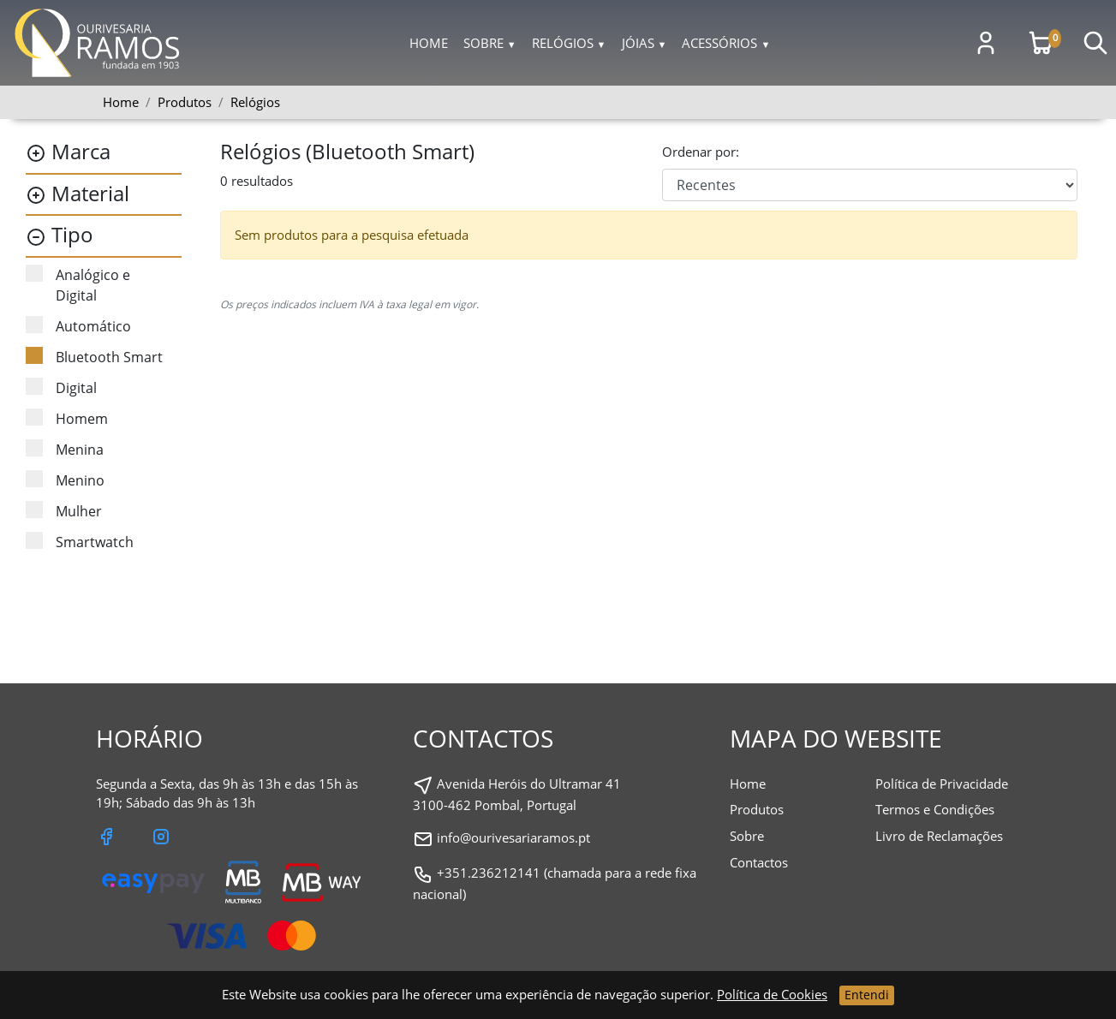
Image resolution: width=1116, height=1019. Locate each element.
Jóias (644, 42)
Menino (65, 480)
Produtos (757, 809)
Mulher (64, 511)
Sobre (489, 42)
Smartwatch (80, 541)
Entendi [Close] (866, 994)
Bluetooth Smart (94, 356)
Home (428, 42)
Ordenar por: (700, 151)
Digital (61, 387)
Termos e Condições (934, 809)
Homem (67, 418)
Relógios (569, 42)
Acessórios (726, 42)
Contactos (759, 862)
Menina (65, 449)
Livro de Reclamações (939, 835)
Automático (78, 326)
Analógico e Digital (78, 285)
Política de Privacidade (941, 783)
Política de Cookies (772, 994)
